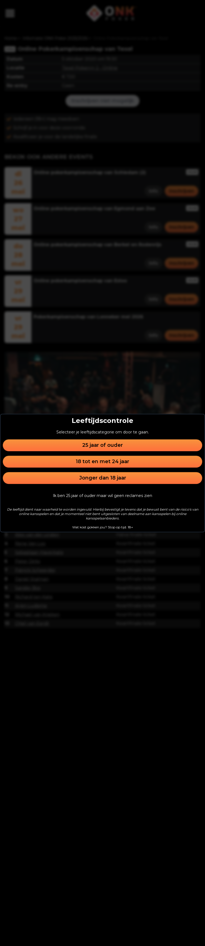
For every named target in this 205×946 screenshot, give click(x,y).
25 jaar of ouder (102, 445)
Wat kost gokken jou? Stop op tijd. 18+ (102, 527)
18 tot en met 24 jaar (102, 461)
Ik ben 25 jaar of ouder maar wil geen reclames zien (102, 495)
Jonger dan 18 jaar (102, 478)
